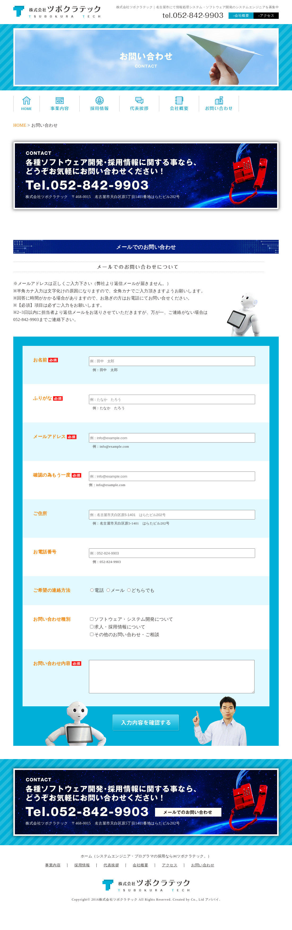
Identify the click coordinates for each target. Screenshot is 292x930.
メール (115, 590)
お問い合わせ (202, 872)
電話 (97, 590)
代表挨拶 (111, 872)
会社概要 (241, 15)
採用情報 (82, 872)
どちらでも (141, 590)
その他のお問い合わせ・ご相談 (124, 634)
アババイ (212, 906)
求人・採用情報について (117, 626)
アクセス (266, 15)
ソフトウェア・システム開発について (131, 619)
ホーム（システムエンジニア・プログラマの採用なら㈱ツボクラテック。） (146, 863)
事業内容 (53, 872)
